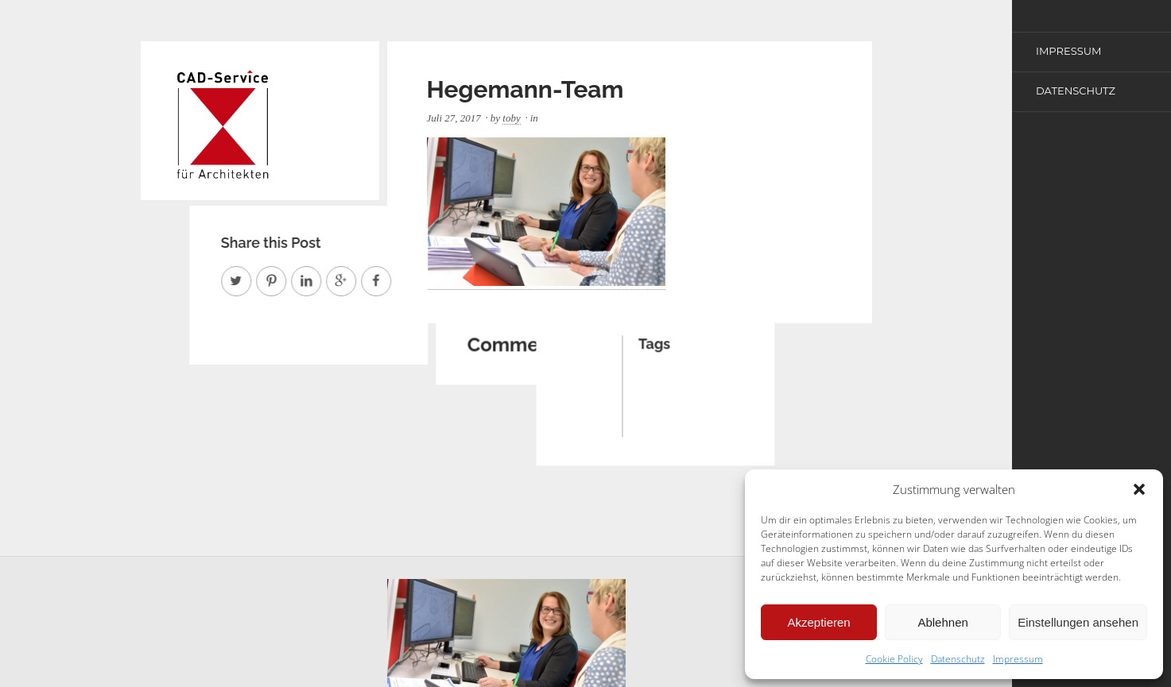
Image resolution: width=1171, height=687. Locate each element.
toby (511, 118)
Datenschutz (958, 659)
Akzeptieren (818, 622)
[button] (1139, 489)
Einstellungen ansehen (1078, 622)
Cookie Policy (894, 659)
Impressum (1018, 659)
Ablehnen (942, 622)
